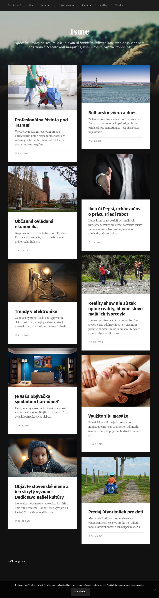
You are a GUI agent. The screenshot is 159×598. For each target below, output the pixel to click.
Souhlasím (80, 591)
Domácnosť (14, 5)
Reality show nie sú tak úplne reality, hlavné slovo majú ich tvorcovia (115, 309)
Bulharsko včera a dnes (112, 113)
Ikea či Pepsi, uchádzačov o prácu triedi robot (114, 211)
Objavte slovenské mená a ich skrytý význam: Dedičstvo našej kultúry (42, 492)
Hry (31, 5)
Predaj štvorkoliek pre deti (115, 512)
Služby (103, 5)
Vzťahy (119, 5)
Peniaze (86, 5)
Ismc (79, 31)
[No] (155, 589)
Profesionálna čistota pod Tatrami (41, 122)
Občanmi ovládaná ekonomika (34, 224)
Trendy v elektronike (36, 311)
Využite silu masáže (108, 416)
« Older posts (16, 561)
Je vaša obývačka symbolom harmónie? (37, 399)
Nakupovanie (66, 5)
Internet (45, 5)
